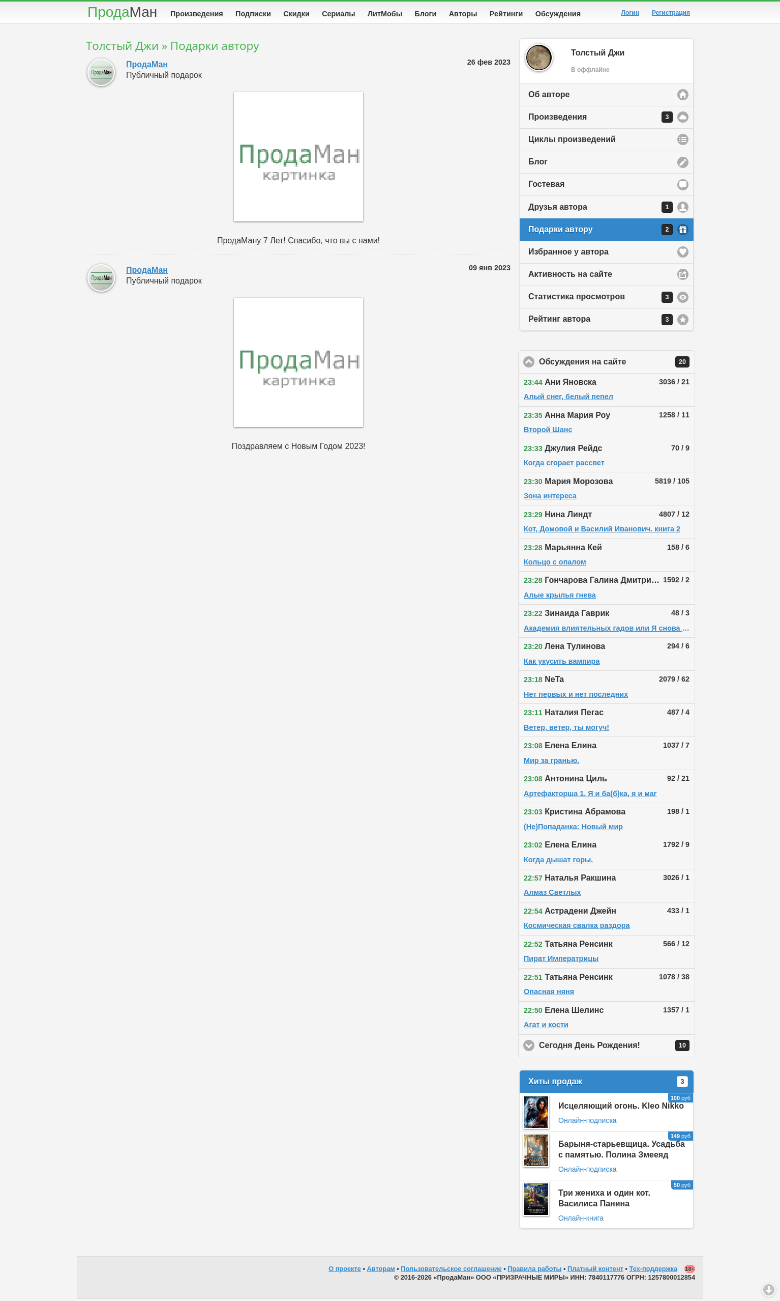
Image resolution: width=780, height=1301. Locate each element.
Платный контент (595, 1271)
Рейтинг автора (600, 321)
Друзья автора (600, 209)
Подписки (253, 14)
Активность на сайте (570, 276)
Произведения (196, 14)
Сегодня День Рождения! (617, 1047)
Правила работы (534, 1271)
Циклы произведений (572, 141)
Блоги (425, 14)
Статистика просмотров (600, 299)
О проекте (344, 1271)
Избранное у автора (568, 253)
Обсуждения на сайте (617, 364)
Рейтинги (506, 14)
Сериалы (338, 14)
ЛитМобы (385, 14)
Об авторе (548, 96)
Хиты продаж (608, 1083)
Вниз (768, 1289)
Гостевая (546, 186)
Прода (122, 12)
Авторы (463, 14)
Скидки (296, 14)
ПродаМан (147, 66)
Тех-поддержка (653, 1271)
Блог (538, 163)
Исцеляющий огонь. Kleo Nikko (621, 1108)
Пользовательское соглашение (451, 1271)
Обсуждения (558, 14)
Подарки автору (600, 231)
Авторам (381, 1271)
